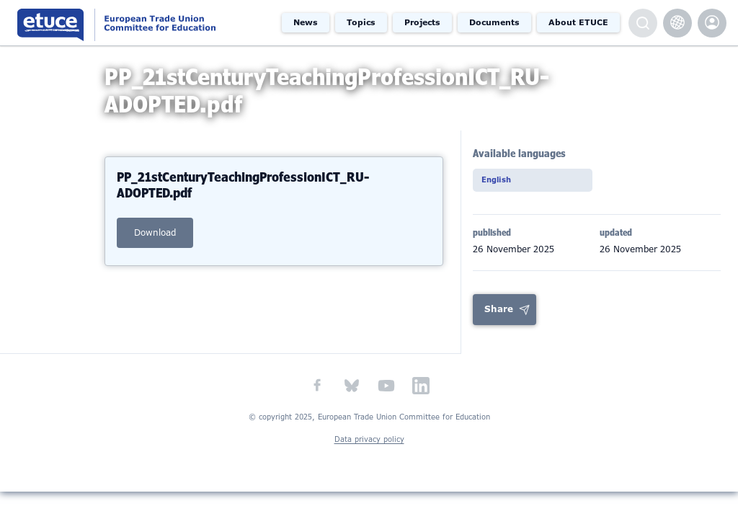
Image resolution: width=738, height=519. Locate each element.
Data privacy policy (369, 453)
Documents (494, 22)
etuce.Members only (712, 23)
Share (498, 323)
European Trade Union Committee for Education (139, 22)
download (155, 244)
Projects (422, 22)
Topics (361, 22)
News (305, 22)
